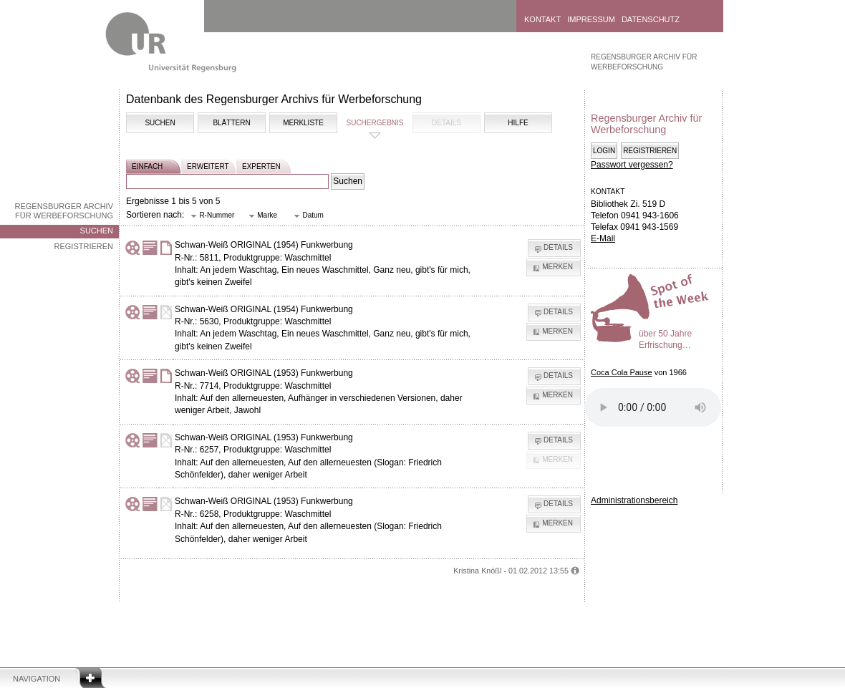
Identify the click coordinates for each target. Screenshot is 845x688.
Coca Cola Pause (621, 372)
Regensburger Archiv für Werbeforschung (63, 211)
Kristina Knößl (477, 570)
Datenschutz (651, 19)
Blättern (231, 123)
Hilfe (518, 123)
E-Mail (603, 238)
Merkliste (303, 123)
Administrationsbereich (634, 500)
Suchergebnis (374, 123)
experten (261, 166)
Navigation (36, 678)
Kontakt (542, 19)
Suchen (96, 230)
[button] (212, 216)
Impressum (591, 19)
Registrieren (83, 246)
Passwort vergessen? (632, 165)
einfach (147, 166)
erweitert (208, 166)
